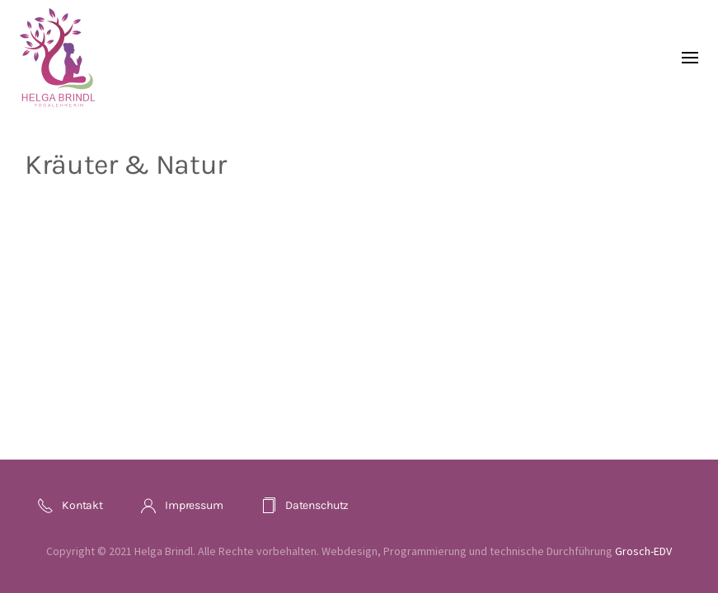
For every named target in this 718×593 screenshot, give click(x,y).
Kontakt (70, 505)
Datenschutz (304, 505)
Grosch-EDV (643, 551)
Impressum (181, 505)
